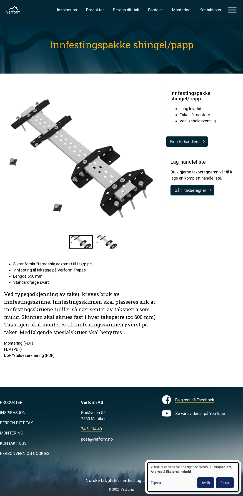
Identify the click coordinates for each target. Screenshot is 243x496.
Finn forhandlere (185, 141)
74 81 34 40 (91, 429)
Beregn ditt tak (126, 9)
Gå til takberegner (190, 190)
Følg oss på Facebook (194, 399)
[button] (81, 242)
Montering (181, 9)
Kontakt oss (210, 9)
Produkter (95, 9)
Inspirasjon (67, 9)
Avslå (206, 483)
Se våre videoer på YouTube (200, 413)
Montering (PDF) (18, 343)
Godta (224, 483)
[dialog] (193, 476)
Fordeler (155, 9)
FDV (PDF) (13, 349)
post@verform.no (97, 439)
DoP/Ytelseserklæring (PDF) (29, 355)
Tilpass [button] (156, 483)
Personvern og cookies (25, 453)
